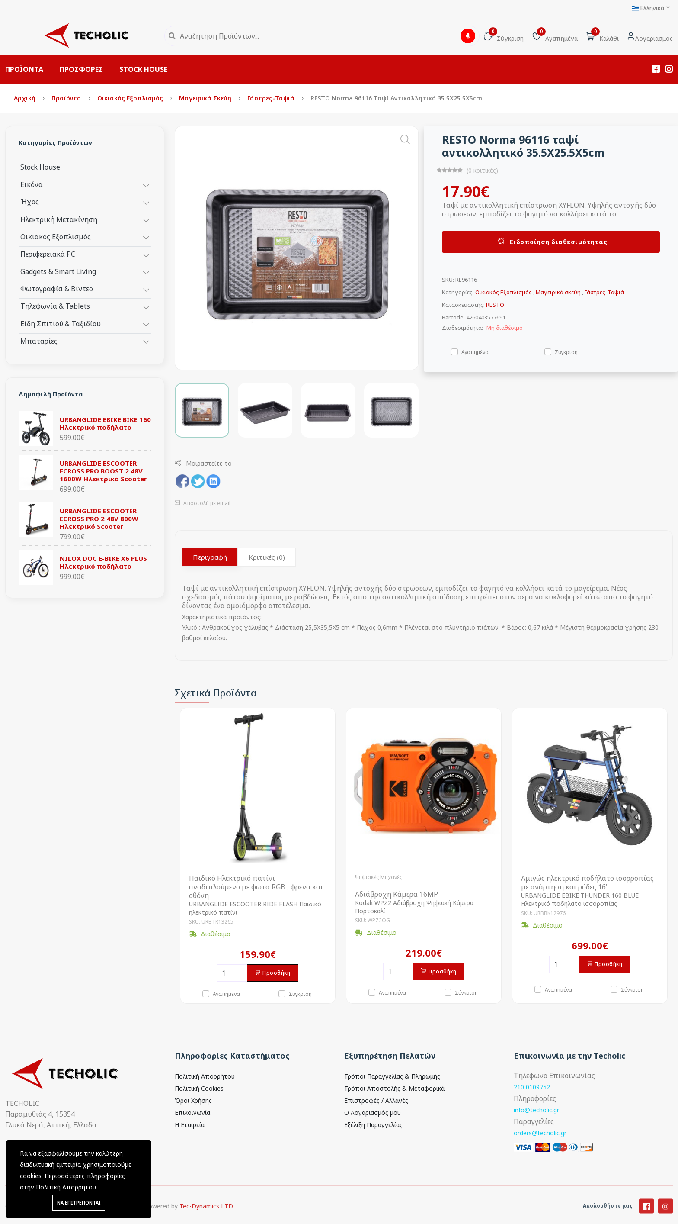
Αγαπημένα (475, 351)
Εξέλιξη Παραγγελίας (373, 1125)
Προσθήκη (273, 972)
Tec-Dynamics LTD (206, 1216)
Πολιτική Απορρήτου (205, 1076)
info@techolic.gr (536, 1110)
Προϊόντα (67, 98)
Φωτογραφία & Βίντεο (56, 288)
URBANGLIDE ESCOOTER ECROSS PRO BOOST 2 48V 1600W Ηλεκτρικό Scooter (103, 471)
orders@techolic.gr (540, 1133)
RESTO (495, 305)
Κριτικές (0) (267, 557)
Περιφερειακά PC (47, 253)
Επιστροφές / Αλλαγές (376, 1100)
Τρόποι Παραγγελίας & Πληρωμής (392, 1076)
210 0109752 (532, 1087)
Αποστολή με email (202, 503)
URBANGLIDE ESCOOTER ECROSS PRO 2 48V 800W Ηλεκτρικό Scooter (99, 518)
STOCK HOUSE (143, 69)
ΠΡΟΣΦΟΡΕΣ (81, 69)
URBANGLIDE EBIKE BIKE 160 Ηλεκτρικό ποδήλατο (105, 423)
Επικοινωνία (192, 1112)
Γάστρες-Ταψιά (271, 98)
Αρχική (25, 98)
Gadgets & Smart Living (58, 271)
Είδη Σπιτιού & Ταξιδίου (60, 323)
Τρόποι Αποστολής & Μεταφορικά (394, 1088)
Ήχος (29, 201)
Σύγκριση (566, 351)
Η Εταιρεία (190, 1125)
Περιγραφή (210, 557)
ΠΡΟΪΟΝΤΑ (24, 69)
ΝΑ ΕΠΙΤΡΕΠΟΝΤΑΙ (78, 1202)
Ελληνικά (651, 8)
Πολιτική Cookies (199, 1088)
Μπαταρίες (39, 340)
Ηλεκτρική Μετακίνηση (58, 219)
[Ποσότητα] (232, 973)
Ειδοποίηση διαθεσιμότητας (551, 241)
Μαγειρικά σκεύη (206, 98)
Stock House (40, 166)
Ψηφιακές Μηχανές (378, 877)
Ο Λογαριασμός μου (372, 1112)
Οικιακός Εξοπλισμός (131, 98)
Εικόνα (31, 184)
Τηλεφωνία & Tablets (55, 305)
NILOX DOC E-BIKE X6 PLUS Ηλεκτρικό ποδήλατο (103, 562)
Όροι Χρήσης (193, 1100)
